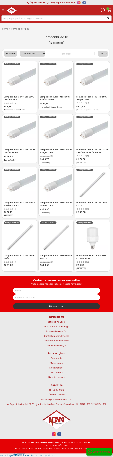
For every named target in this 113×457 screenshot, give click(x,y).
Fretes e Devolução (57, 345)
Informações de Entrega (56, 326)
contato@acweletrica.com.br (56, 399)
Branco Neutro (19, 110)
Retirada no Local (56, 321)
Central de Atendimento (56, 335)
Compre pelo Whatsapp (61, 2)
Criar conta (56, 358)
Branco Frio (8, 110)
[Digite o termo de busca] (53, 18)
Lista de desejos (56, 376)
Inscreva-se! (56, 306)
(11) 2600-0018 (36, 2)
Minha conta (56, 362)
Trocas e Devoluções (56, 331)
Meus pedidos (56, 367)
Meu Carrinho (56, 372)
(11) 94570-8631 (57, 394)
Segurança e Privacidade (56, 340)
